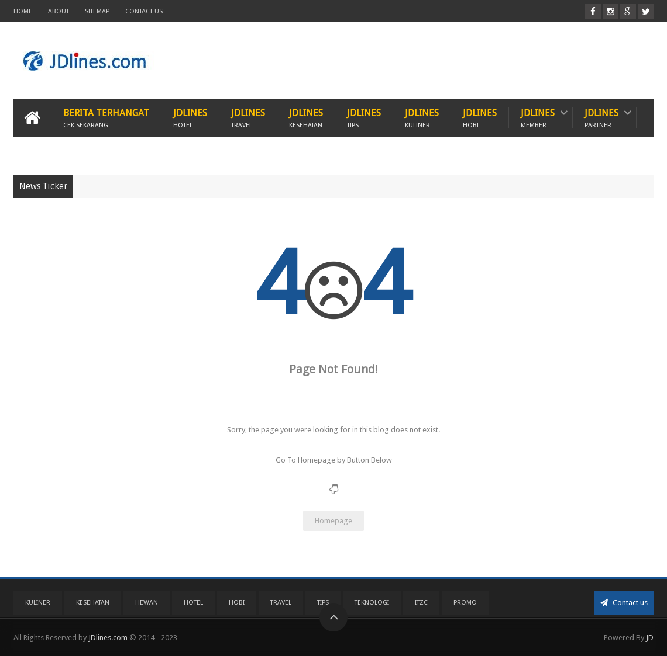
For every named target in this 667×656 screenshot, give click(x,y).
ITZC (421, 602)
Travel (280, 602)
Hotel (193, 602)
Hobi (237, 602)
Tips (323, 602)
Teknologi (372, 602)
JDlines (190, 117)
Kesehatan (92, 602)
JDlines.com (108, 637)
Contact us (624, 602)
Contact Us (144, 11)
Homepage (333, 520)
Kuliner (37, 602)
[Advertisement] (441, 60)
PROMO (465, 602)
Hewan (146, 602)
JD (650, 637)
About (58, 11)
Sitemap (97, 11)
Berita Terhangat (106, 117)
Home (22, 11)
